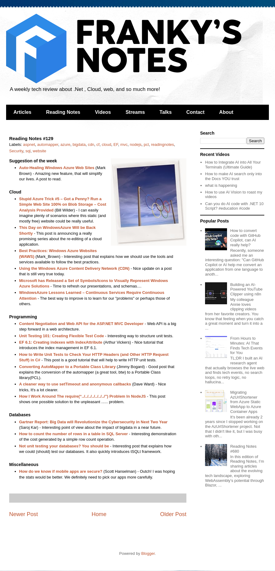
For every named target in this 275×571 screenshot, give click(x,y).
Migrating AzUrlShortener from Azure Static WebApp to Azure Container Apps (245, 402)
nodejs (135, 144)
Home (99, 514)
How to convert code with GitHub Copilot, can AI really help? (245, 237)
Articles (22, 112)
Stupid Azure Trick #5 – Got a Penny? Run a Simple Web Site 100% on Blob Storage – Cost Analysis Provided (62, 204)
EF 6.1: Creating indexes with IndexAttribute (60, 342)
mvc (124, 144)
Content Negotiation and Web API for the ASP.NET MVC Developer (81, 323)
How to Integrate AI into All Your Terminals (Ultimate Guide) (233, 164)
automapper (47, 144)
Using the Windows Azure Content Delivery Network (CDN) (74, 268)
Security (16, 151)
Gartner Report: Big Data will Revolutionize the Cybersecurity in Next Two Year (93, 422)
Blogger (148, 553)
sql (28, 151)
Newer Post (23, 514)
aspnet (29, 144)
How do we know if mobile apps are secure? (60, 471)
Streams (135, 112)
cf (98, 144)
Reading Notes (63, 112)
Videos (103, 112)
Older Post (173, 514)
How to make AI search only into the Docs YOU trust (233, 176)
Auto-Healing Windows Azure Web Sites (56, 167)
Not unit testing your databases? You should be (64, 446)
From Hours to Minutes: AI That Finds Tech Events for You (246, 345)
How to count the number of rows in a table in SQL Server (73, 434)
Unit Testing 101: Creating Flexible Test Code (61, 336)
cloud (106, 144)
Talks (166, 112)
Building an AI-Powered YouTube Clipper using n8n (246, 289)
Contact (195, 112)
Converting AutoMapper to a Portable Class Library (67, 366)
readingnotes (162, 144)
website (39, 151)
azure (66, 144)
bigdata (79, 144)
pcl (146, 144)
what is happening (221, 185)
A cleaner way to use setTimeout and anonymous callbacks (75, 384)
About (226, 112)
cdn (91, 144)
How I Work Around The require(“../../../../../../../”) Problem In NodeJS (82, 396)
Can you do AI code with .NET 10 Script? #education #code (234, 206)
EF (115, 144)
